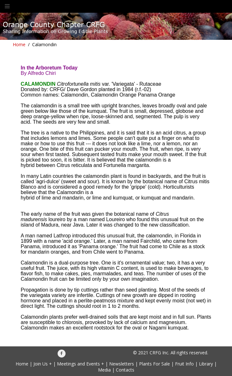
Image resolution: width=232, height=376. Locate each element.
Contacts (125, 370)
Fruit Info (184, 364)
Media (104, 370)
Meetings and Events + (80, 364)
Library (206, 364)
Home (19, 44)
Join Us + (42, 364)
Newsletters (121, 364)
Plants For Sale (154, 364)
